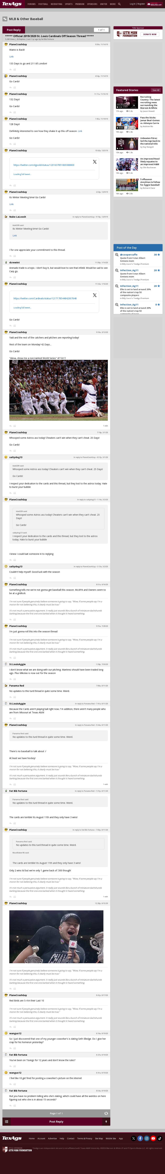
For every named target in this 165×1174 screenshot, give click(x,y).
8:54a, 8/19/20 (102, 1091)
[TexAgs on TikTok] (160, 1138)
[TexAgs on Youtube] (153, 1138)
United (103, 4)
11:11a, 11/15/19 (101, 94)
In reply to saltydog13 (86, 499)
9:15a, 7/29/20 (102, 626)
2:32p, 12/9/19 (102, 192)
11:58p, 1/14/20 (101, 262)
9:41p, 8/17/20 (102, 995)
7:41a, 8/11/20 (102, 704)
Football (43, 4)
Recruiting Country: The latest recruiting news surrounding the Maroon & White (150, 102)
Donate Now (149, 34)
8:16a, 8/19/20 (102, 1033)
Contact (70, 1138)
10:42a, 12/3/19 (101, 150)
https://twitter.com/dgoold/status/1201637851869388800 (44, 165)
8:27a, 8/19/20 (102, 1055)
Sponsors (92, 4)
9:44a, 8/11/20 (102, 725)
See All (156, 90)
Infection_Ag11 (135, 273)
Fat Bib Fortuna (18, 790)
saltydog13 (15, 457)
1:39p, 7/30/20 (102, 664)
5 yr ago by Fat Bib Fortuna (43, 39)
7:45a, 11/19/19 (101, 119)
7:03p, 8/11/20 (102, 830)
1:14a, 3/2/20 (102, 499)
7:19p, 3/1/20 (102, 432)
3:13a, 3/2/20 (102, 566)
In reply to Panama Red (85, 704)
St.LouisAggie (17, 664)
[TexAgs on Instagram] (146, 1138)
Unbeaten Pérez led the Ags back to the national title (150, 141)
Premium (79, 4)
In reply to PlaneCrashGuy (83, 217)
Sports (69, 4)
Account (41, 1138)
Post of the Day (127, 247)
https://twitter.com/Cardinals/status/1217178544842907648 (45, 298)
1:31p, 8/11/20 (102, 791)
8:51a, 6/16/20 (102, 584)
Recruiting (56, 4)
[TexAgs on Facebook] (140, 1138)
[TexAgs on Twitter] (133, 1138)
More (113, 4)
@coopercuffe (135, 258)
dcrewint (14, 262)
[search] (120, 4)
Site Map (99, 1138)
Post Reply (14, 30)
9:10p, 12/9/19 (102, 217)
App (121, 1138)
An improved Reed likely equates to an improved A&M (150, 161)
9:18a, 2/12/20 (102, 332)
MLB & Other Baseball (26, 19)
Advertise (52, 1138)
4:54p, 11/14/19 (101, 76)
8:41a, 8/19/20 (102, 1073)
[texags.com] (12, 4)
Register (141, 3)
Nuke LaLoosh (17, 216)
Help (62, 1138)
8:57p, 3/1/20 (102, 457)
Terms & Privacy (84, 1138)
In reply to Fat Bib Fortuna (83, 830)
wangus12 (15, 1033)
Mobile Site (111, 1138)
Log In (132, 3)
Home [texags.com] (32, 1138)
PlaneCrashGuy (18, 44)
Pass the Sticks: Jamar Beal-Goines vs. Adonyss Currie (150, 120)
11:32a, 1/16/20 (101, 284)
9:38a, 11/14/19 (101, 44)
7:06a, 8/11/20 (102, 686)
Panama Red (16, 685)
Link (11, 56)
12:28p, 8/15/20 (101, 903)
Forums (32, 4)
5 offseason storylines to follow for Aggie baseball (150, 182)
